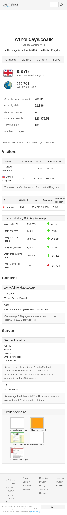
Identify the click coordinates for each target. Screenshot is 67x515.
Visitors (26, 59)
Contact (26, 482)
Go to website (32, 45)
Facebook (61, 478)
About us (27, 478)
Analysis (10, 59)
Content (42, 59)
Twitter (59, 482)
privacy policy (35, 512)
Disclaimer (44, 478)
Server (57, 59)
